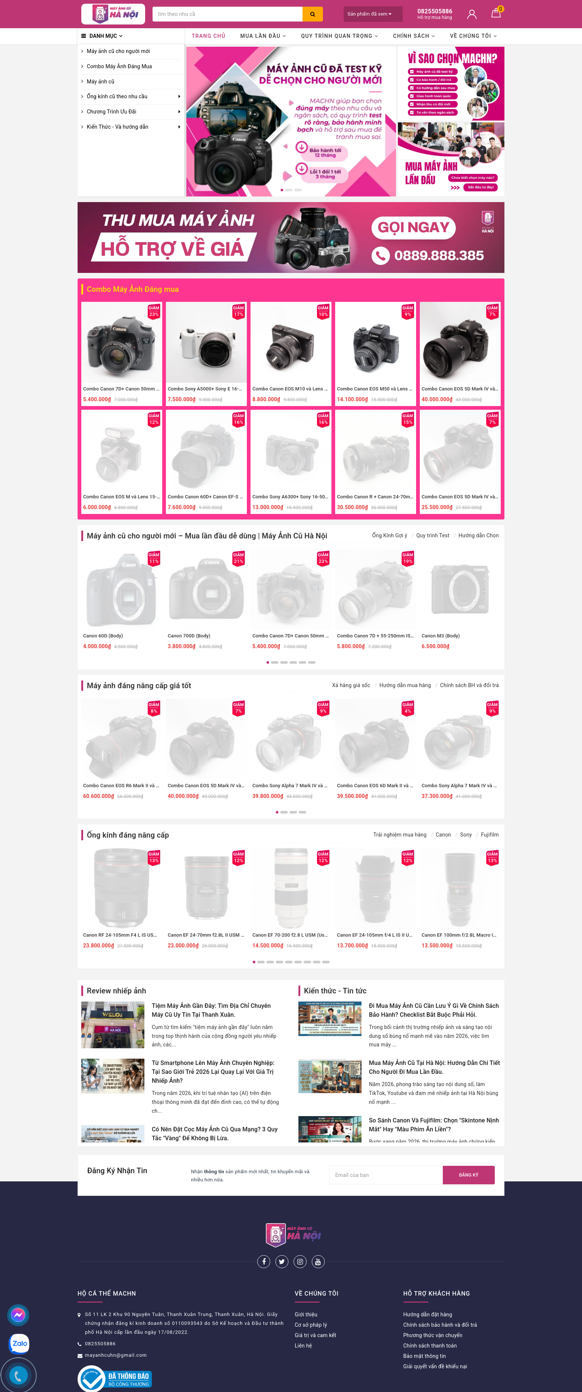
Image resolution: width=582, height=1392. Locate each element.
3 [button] (298, 190)
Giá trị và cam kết (315, 1311)
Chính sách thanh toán (430, 1321)
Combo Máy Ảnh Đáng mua (133, 289)
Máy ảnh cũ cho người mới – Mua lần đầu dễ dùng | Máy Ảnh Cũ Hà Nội (207, 535)
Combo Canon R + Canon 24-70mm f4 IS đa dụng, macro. (400, 496)
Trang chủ (208, 36)
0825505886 (100, 1319)
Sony (466, 835)
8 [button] (316, 962)
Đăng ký (468, 1175)
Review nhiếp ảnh (116, 990)
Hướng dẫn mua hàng (405, 685)
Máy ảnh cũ (100, 82)
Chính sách (414, 36)
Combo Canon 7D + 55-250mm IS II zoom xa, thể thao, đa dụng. (407, 636)
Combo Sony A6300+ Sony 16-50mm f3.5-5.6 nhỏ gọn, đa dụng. (322, 496)
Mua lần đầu (263, 36)
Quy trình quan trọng (339, 36)
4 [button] (293, 662)
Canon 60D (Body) (103, 636)
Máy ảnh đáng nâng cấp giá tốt (139, 685)
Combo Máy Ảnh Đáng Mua (119, 66)
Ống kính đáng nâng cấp (128, 835)
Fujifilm (490, 835)
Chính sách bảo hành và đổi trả (440, 1300)
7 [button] (307, 962)
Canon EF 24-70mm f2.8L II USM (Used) (211, 935)
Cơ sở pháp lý (311, 1300)
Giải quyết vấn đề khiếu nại (435, 1342)
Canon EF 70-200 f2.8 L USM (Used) (291, 935)
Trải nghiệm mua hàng (400, 835)
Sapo (354, 1383)
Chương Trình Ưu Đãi (111, 112)
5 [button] (302, 662)
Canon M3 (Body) (441, 636)
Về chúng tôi (473, 36)
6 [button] (311, 662)
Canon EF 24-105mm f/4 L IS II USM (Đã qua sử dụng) (396, 935)
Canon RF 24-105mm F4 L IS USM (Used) (128, 935)
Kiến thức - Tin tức (335, 990)
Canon (443, 835)
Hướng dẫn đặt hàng (427, 1290)
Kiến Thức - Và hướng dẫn (117, 127)
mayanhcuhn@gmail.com (116, 1330)
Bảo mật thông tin (424, 1332)
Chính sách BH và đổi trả (469, 685)
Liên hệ (303, 1321)
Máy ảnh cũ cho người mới (118, 51)
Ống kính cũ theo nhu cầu (117, 96)
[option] (291, 122)
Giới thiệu (306, 1290)
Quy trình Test (432, 535)
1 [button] (282, 190)
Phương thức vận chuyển (432, 1311)
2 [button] (288, 190)
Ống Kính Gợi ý (389, 535)
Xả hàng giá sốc (351, 685)
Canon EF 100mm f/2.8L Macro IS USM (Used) (472, 935)
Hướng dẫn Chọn (479, 535)
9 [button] (326, 962)
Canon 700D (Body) (189, 636)
